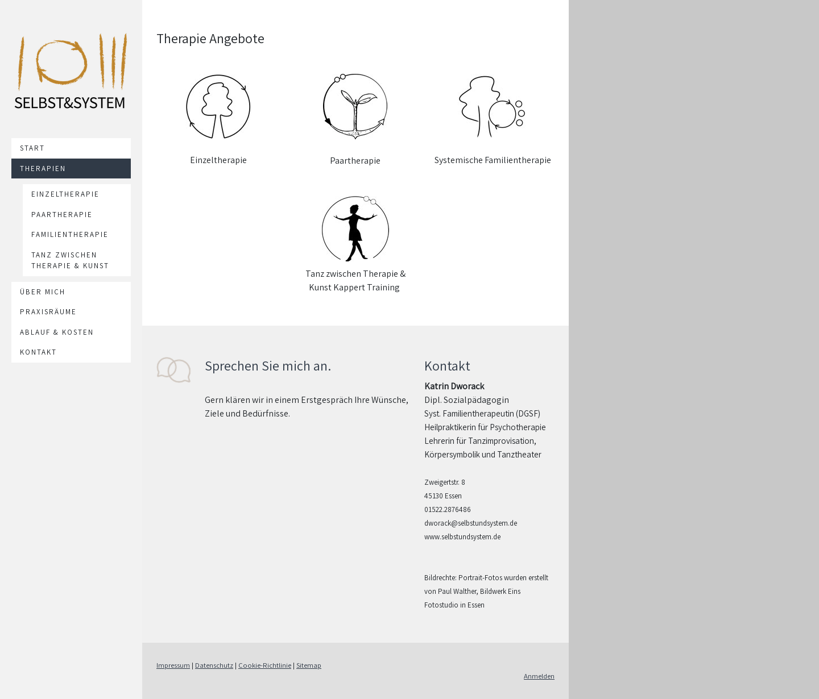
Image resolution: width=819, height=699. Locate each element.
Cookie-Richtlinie (264, 665)
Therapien (43, 168)
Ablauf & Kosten (57, 332)
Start (32, 148)
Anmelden (539, 676)
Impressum (173, 665)
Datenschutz (214, 665)
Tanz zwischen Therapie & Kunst (70, 260)
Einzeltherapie (65, 194)
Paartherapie (62, 214)
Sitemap (308, 665)
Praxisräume (48, 312)
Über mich (42, 292)
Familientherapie (70, 234)
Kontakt (38, 352)
